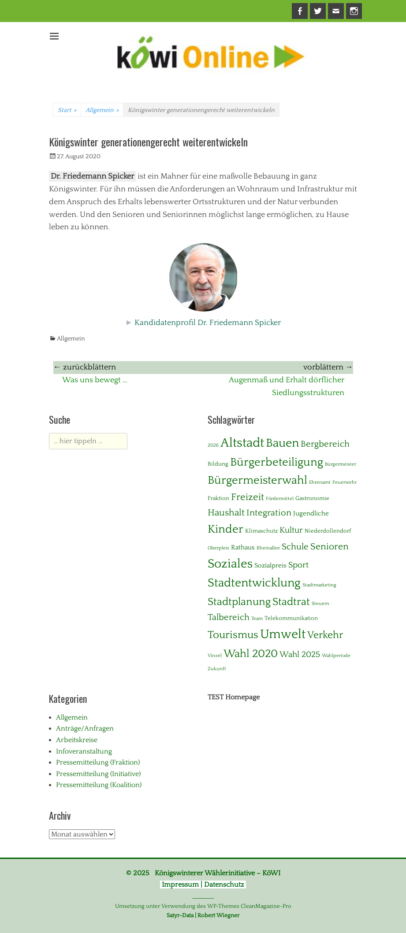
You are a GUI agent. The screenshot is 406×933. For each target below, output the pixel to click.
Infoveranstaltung (84, 751)
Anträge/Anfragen (85, 728)
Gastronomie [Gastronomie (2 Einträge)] (312, 498)
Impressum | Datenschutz (203, 884)
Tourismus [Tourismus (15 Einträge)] (233, 635)
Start (67, 110)
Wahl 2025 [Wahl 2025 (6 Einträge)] (299, 654)
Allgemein (102, 110)
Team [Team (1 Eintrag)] (257, 618)
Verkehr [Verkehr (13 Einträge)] (325, 635)
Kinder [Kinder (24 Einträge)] (225, 529)
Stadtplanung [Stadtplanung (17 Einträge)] (239, 602)
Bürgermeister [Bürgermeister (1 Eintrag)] (340, 464)
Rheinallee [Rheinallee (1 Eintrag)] (268, 548)
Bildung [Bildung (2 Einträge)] (218, 464)
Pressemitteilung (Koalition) (99, 785)
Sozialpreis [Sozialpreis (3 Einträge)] (270, 565)
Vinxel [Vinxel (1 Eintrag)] (215, 655)
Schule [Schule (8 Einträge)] (295, 547)
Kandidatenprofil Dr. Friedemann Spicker (207, 322)
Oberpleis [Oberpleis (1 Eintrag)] (218, 548)
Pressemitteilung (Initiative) (98, 774)
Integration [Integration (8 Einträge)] (268, 513)
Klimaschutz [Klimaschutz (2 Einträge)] (261, 531)
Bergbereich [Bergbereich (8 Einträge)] (325, 444)
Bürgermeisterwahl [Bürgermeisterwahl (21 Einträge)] (257, 480)
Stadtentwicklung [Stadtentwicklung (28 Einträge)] (254, 583)
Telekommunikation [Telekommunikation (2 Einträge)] (291, 618)
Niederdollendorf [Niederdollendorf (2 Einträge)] (328, 531)
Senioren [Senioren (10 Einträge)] (329, 546)
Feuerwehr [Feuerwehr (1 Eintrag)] (344, 482)
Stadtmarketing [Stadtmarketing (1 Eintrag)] (319, 585)
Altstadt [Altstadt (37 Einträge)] (242, 443)
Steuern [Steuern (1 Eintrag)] (320, 603)
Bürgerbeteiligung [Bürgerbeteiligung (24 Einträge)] (276, 462)
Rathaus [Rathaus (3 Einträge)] (243, 547)
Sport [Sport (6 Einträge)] (298, 565)
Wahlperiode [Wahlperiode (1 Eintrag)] (336, 655)
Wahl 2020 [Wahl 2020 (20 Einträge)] (250, 654)
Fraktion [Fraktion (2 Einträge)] (218, 498)
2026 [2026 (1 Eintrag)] (213, 445)
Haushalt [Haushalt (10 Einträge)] (226, 513)
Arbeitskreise (76, 740)
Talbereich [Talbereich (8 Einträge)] (229, 617)
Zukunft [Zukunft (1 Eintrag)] (217, 669)
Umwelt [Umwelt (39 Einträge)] (282, 634)
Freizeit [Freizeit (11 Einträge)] (247, 497)
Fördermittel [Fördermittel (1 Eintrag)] (280, 498)
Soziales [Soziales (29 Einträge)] (230, 564)
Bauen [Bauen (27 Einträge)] (282, 443)
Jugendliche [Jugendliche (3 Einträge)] (311, 513)
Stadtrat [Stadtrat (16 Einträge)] (291, 602)
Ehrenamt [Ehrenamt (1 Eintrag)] (320, 482)
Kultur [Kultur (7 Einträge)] (291, 530)
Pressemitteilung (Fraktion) (98, 762)
